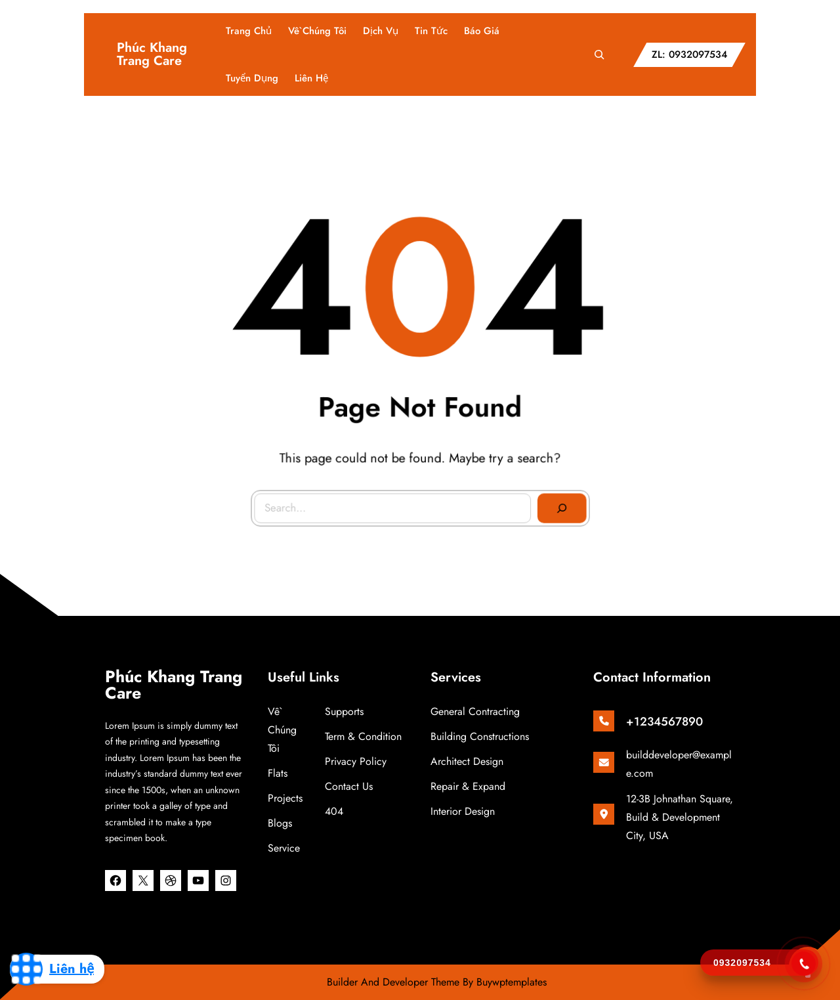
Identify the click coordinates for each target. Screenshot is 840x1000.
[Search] (553, 498)
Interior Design (462, 811)
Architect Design (466, 761)
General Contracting (475, 711)
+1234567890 (664, 721)
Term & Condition (363, 736)
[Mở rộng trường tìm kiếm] (599, 54)
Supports (344, 711)
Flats (277, 773)
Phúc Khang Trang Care (152, 54)
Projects (285, 798)
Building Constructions (479, 736)
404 (334, 811)
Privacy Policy (356, 761)
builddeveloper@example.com (679, 764)
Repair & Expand (467, 786)
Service (284, 848)
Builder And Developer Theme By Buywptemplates (437, 981)
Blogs (280, 823)
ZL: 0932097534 (689, 54)
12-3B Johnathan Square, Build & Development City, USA (679, 817)
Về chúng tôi (282, 730)
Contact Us (349, 786)
